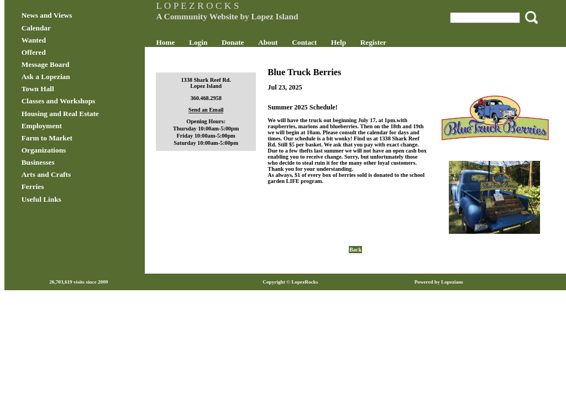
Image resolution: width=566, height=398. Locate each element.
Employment (70, 126)
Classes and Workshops (87, 101)
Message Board (74, 64)
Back (348, 236)
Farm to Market (75, 138)
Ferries (61, 186)
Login (212, 42)
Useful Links (70, 199)
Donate (246, 42)
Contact (318, 42)
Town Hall (66, 89)
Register (387, 42)
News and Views (75, 15)
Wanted (62, 40)
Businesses (66, 162)
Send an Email (215, 110)
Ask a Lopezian (74, 76)
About (281, 42)
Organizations (72, 150)
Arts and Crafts (74, 174)
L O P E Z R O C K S (211, 5)
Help (352, 42)
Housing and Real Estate (88, 113)
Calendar (64, 28)
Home (179, 42)
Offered (62, 52)
